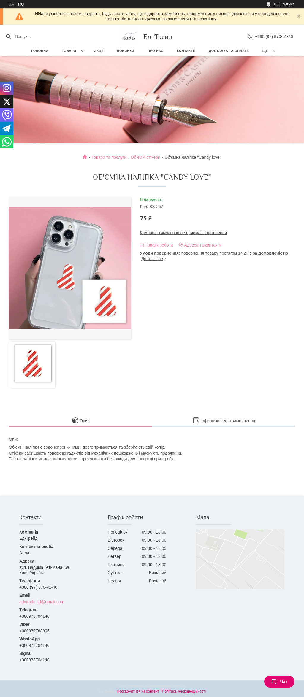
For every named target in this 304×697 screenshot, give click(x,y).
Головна (39, 51)
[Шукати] (8, 36)
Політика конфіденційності (184, 691)
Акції (98, 51)
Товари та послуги (108, 157)
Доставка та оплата (229, 51)
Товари (69, 51)
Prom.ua (179, 686)
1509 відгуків (283, 4)
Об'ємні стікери (145, 157)
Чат (279, 681)
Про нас (156, 51)
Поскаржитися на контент (138, 691)
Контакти (186, 51)
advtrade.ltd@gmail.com (41, 601)
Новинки (125, 51)
